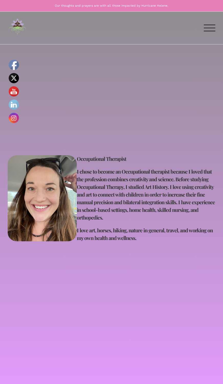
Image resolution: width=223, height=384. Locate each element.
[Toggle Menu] (209, 28)
